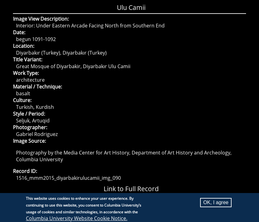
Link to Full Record (131, 188)
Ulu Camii (131, 7)
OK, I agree (215, 204)
